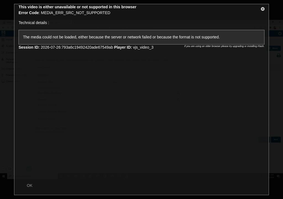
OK (29, 185)
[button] (263, 10)
